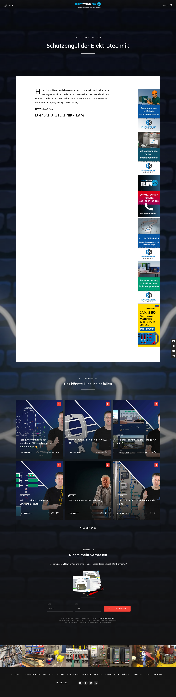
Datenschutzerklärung (106, 618)
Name (49, 604)
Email (77, 604)
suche (165, 6)
